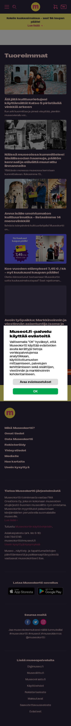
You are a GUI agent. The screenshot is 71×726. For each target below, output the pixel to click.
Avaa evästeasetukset (35, 381)
